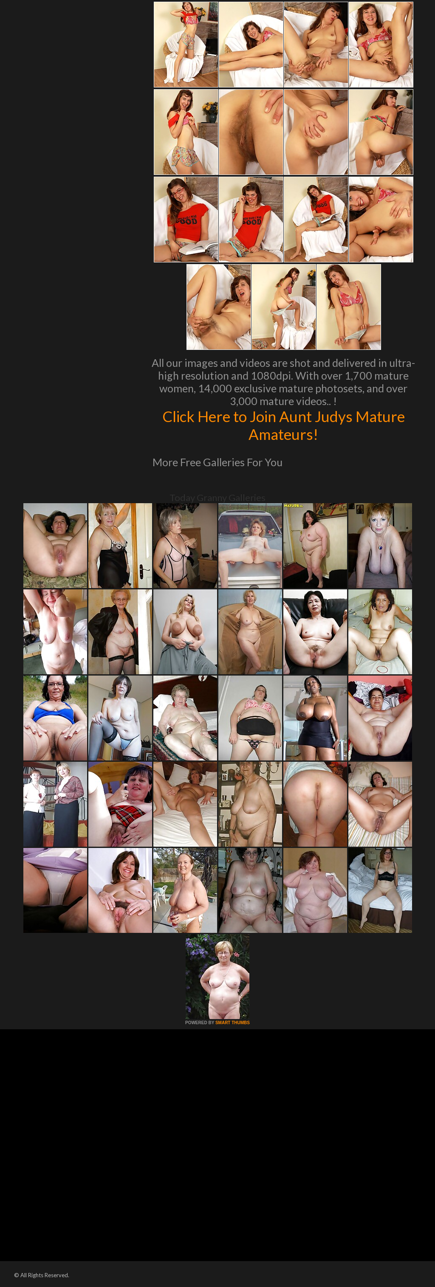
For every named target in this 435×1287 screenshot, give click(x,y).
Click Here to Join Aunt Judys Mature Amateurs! (283, 425)
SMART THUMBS (232, 1022)
